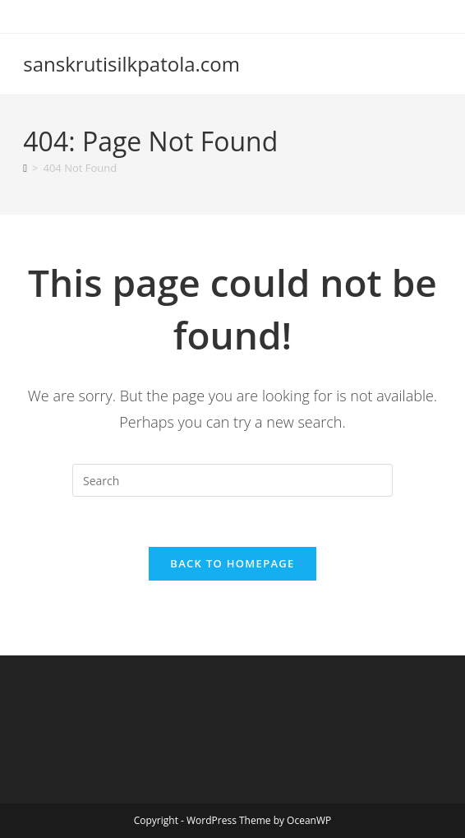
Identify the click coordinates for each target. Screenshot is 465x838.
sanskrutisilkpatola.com (131, 63)
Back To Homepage (232, 563)
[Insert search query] (232, 480)
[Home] (25, 167)
